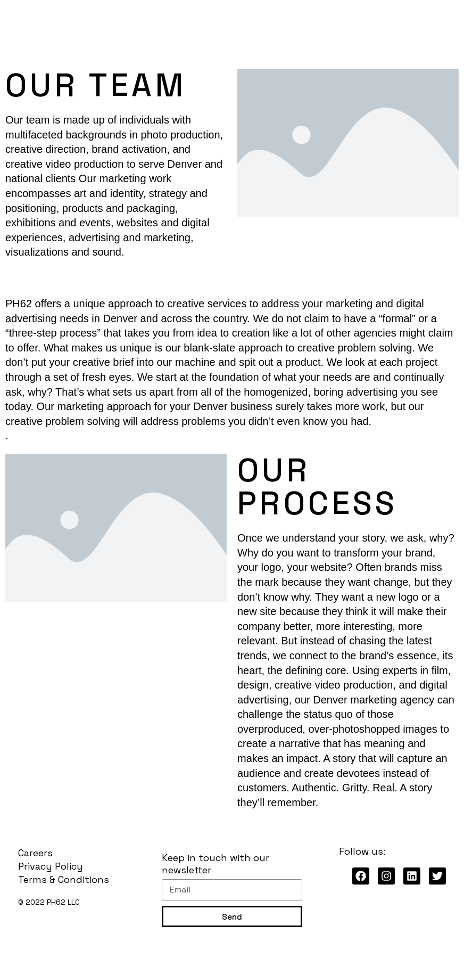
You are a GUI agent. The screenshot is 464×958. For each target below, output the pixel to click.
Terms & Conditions (63, 879)
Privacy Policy (50, 866)
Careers (35, 853)
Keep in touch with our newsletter (215, 863)
